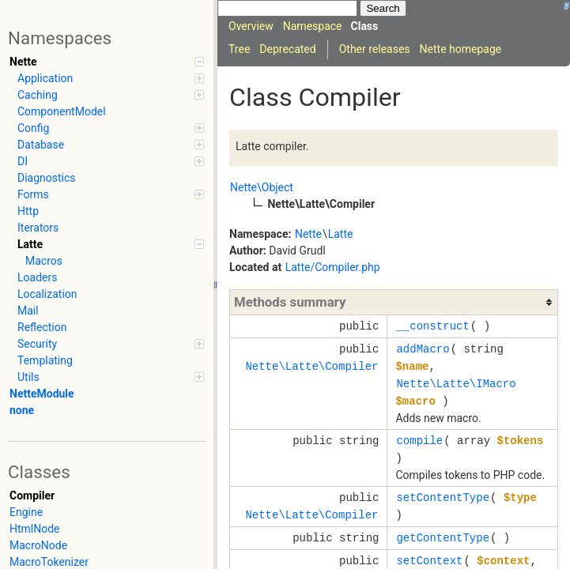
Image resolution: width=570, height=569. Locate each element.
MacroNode (38, 545)
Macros (43, 260)
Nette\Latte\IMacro (455, 383)
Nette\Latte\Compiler (311, 366)
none (21, 410)
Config (110, 128)
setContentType (442, 497)
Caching (110, 95)
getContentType (442, 537)
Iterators (38, 227)
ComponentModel (61, 111)
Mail (28, 310)
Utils (110, 377)
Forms (110, 194)
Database (110, 144)
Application (110, 78)
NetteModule (41, 393)
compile (419, 440)
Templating (45, 360)
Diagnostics (46, 177)
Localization (47, 294)
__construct (432, 325)
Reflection (41, 327)
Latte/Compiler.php (332, 267)
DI (110, 161)
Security (110, 343)
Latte (110, 244)
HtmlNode (34, 528)
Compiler (32, 495)
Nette (106, 61)
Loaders (37, 277)
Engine (26, 512)
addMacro (422, 348)
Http (28, 211)
